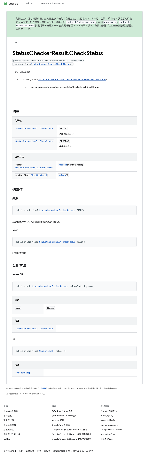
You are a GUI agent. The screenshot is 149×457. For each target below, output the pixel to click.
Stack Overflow (108, 434)
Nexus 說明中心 (108, 420)
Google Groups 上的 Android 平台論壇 (69, 429)
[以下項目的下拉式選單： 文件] (33, 3)
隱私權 (47, 451)
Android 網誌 (58, 420)
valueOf (63, 164)
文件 (27, 3)
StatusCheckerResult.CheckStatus (50, 64)
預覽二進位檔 (9, 425)
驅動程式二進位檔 (11, 434)
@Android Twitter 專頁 (62, 411)
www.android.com (109, 425)
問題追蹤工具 (107, 439)
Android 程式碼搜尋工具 (52, 3)
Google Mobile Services (111, 429)
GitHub (6, 439)
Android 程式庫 (10, 411)
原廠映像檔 (8, 429)
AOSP (14, 42)
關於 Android (9, 451)
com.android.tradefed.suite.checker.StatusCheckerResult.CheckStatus (72, 79)
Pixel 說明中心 (107, 415)
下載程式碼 (8, 420)
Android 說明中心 (109, 411)
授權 (39, 451)
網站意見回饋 (59, 451)
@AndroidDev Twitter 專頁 (64, 415)
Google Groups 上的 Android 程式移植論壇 (71, 439)
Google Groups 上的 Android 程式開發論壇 (71, 434)
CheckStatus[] (39, 175)
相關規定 (7, 415)
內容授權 (42, 388)
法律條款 (30, 451)
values (62, 175)
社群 (21, 451)
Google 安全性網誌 (61, 425)
